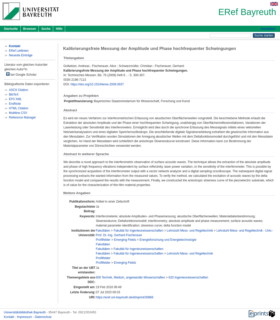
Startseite (11, 29)
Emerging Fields (125, 240)
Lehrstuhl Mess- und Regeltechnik (190, 230)
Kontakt (9, 317)
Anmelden (268, 29)
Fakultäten (103, 230)
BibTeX (14, 94)
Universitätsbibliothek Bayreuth (25, 312)
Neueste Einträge (21, 55)
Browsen (29, 29)
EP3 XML (15, 99)
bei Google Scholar (21, 74)
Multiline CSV (18, 113)
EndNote (15, 103)
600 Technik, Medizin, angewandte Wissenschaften (130, 277)
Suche (45, 29)
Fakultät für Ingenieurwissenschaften (138, 230)
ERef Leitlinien (19, 50)
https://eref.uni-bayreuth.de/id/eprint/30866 (124, 297)
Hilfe (59, 29)
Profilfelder (103, 240)
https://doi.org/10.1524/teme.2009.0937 (97, 84)
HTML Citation (18, 108)
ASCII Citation (18, 90)
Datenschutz (43, 317)
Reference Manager (22, 117)
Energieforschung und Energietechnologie (168, 240)
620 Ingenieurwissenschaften (188, 277)
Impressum (25, 317)
